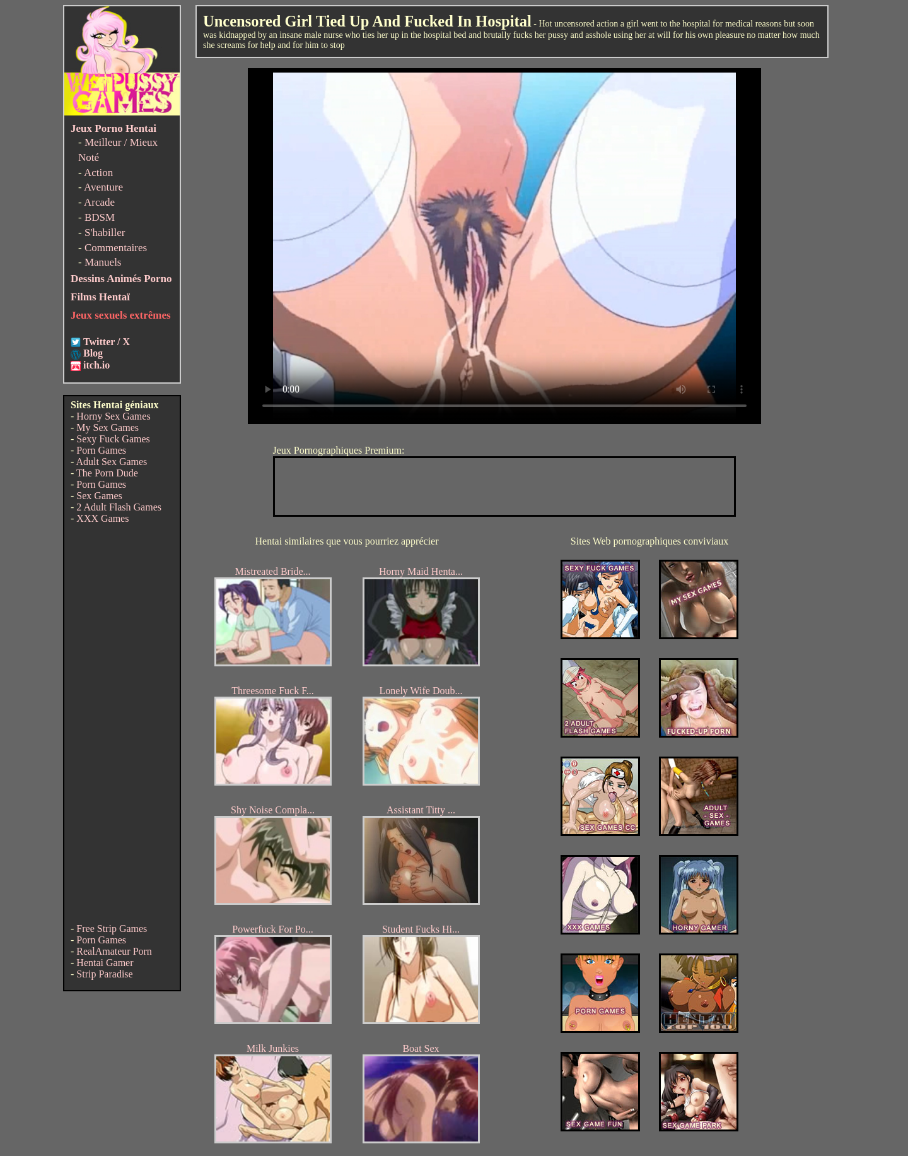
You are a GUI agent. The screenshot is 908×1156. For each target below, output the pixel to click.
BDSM (99, 217)
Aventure (103, 187)
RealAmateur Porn (114, 951)
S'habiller (104, 233)
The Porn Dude (107, 473)
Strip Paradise (104, 974)
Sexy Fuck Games (112, 439)
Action (98, 173)
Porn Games (101, 450)
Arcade (99, 202)
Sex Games (99, 495)
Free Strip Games (111, 928)
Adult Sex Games (111, 461)
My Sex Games (107, 427)
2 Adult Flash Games (118, 507)
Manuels (103, 262)
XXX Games (102, 518)
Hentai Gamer (104, 962)
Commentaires (115, 248)
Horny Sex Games (113, 416)
